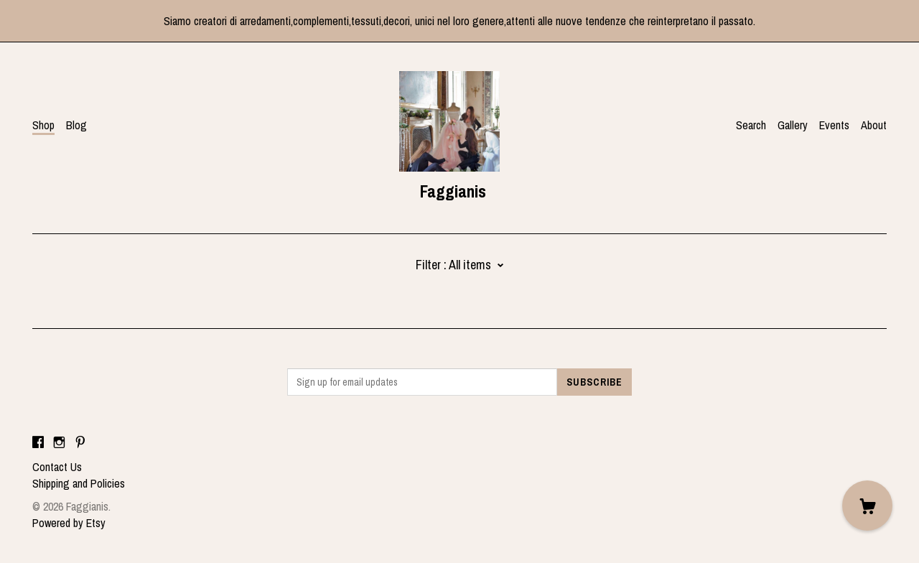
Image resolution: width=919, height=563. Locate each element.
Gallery (793, 125)
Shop (43, 125)
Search (751, 125)
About (874, 125)
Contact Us (57, 467)
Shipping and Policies (78, 483)
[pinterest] (80, 442)
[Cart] (867, 505)
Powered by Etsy (69, 523)
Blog (76, 125)
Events (834, 125)
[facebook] (38, 442)
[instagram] (59, 442)
